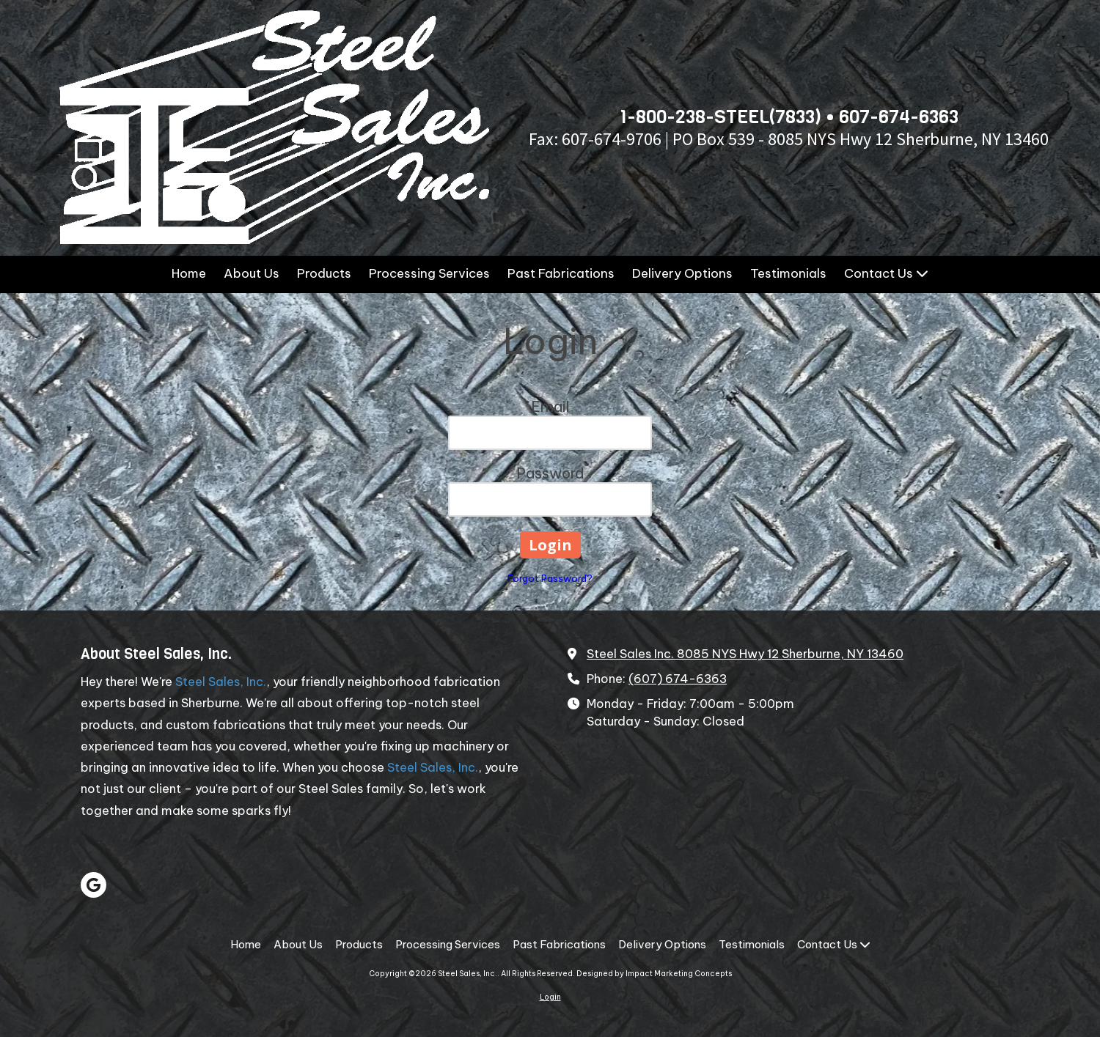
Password (550, 473)
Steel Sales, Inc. (220, 681)
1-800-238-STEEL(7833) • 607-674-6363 (788, 116)
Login (550, 997)
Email (550, 406)
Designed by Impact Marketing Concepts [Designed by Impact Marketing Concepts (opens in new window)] (654, 973)
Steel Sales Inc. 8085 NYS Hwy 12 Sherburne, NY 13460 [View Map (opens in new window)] (745, 653)
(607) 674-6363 (677, 678)
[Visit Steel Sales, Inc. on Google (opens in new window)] (93, 885)
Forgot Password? (550, 578)
